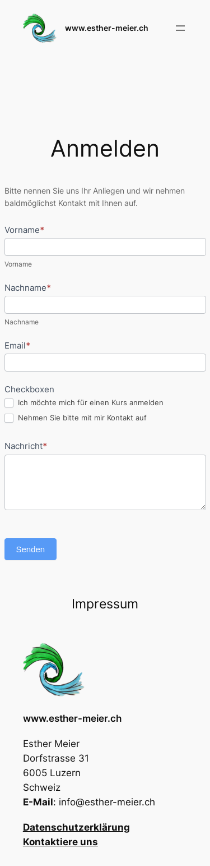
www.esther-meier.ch (106, 28)
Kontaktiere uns (60, 841)
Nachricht (25, 446)
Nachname (27, 287)
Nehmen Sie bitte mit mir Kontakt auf (75, 418)
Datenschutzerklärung (76, 827)
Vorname (24, 229)
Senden (30, 549)
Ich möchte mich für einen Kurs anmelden (84, 402)
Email (17, 345)
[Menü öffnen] (180, 28)
